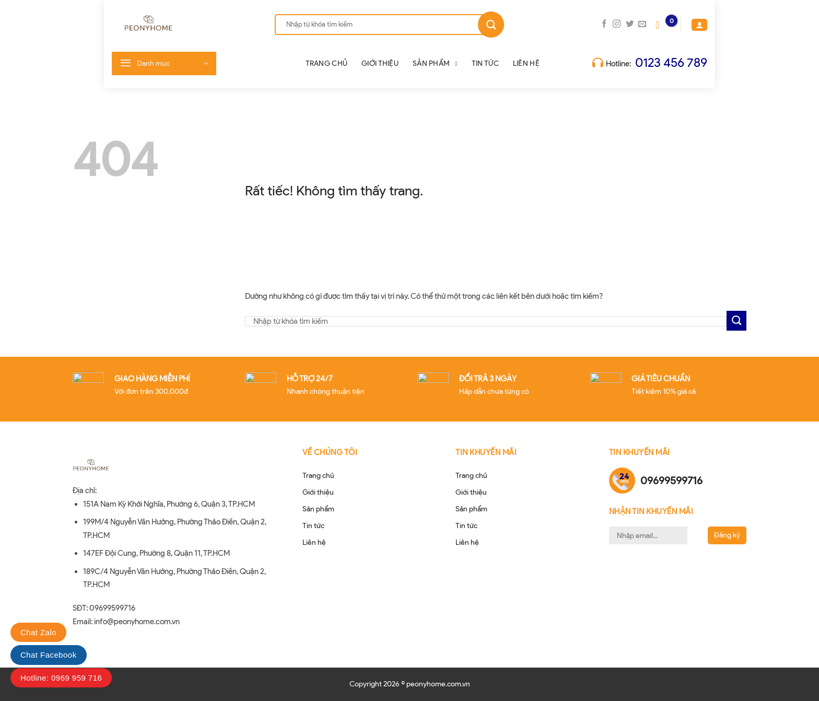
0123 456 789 (671, 62)
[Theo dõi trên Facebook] (604, 24)
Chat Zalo (38, 632)
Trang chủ (327, 63)
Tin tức (485, 63)
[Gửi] (491, 24)
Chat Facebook (48, 654)
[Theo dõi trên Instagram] (617, 24)
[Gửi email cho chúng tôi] (642, 24)
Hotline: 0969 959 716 (61, 677)
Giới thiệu (380, 63)
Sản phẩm (435, 63)
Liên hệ (526, 63)
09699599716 (671, 480)
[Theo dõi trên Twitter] (630, 24)
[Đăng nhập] (699, 24)
